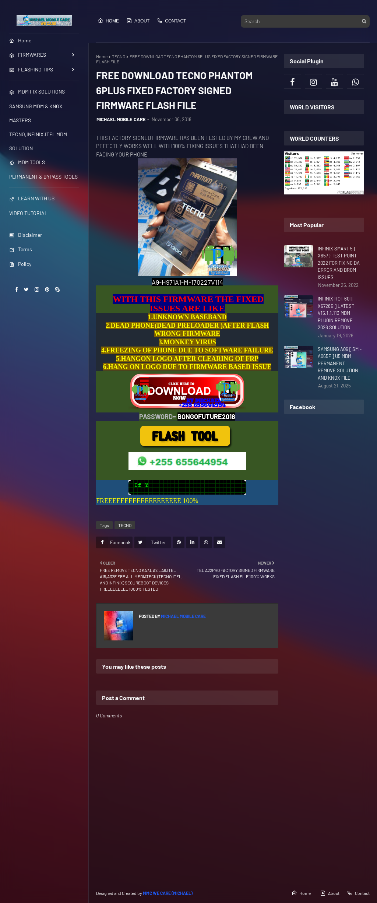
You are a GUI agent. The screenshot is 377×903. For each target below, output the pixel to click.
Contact (171, 21)
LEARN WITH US (31, 198)
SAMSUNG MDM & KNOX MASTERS (35, 113)
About (137, 21)
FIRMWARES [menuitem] (27, 55)
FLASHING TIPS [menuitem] (31, 69)
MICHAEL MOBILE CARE (121, 119)
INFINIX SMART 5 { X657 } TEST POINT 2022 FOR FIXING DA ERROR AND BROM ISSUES (339, 263)
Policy (20, 264)
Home (108, 21)
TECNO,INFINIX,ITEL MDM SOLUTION (38, 141)
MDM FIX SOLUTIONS (37, 91)
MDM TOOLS (27, 162)
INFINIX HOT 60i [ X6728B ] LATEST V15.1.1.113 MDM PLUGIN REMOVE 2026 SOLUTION (336, 313)
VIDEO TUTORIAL (28, 213)
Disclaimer (25, 235)
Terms (20, 249)
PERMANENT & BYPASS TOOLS (43, 176)
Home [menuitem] (20, 40)
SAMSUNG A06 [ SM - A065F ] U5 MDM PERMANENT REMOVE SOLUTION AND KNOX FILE (340, 363)
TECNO (118, 56)
